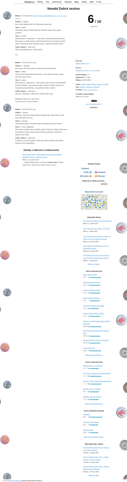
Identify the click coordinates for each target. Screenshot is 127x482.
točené (35, 16)
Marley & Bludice (15, 480)
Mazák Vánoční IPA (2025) (91, 282)
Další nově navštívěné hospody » (94, 437)
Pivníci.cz (30, 2)
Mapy (77, 2)
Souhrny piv (57, 2)
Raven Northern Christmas (91, 298)
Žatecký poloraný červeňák (99, 84)
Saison (87, 63)
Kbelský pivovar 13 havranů (92, 389)
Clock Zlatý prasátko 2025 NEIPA (93, 306)
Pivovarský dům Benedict (91, 422)
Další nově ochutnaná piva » (94, 355)
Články (40, 2)
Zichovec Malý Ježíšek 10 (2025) (93, 313)
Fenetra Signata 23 (89, 348)
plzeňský (82, 87)
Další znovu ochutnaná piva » (94, 404)
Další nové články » (94, 264)
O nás (99, 2)
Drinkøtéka (86, 414)
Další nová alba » (94, 475)
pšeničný (97, 87)
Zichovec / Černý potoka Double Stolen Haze (97, 381)
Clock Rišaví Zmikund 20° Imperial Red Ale (97, 373)
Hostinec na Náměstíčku (45, 16)
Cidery (84, 2)
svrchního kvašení (92, 89)
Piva (47, 2)
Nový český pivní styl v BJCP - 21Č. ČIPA (96, 229)
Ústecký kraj (88, 70)
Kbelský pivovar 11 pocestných (93, 366)
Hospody (68, 2)
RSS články (84, 176)
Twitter (86, 172)
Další (92, 2)
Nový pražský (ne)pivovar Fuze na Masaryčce (97, 221)
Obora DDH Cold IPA (90, 275)
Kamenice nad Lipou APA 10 (92, 397)
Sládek (88, 84)
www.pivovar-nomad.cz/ (93, 104)
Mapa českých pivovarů (94, 192)
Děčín (82, 70)
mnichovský (89, 87)
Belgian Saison (80, 63)
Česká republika (95, 70)
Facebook (85, 168)
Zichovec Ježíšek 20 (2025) (91, 290)
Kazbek (83, 84)
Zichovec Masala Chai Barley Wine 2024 (96, 340)
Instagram (101, 172)
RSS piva (101, 176)
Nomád (78, 70)
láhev (34, 62)
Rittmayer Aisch (88, 430)
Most (55, 16)
